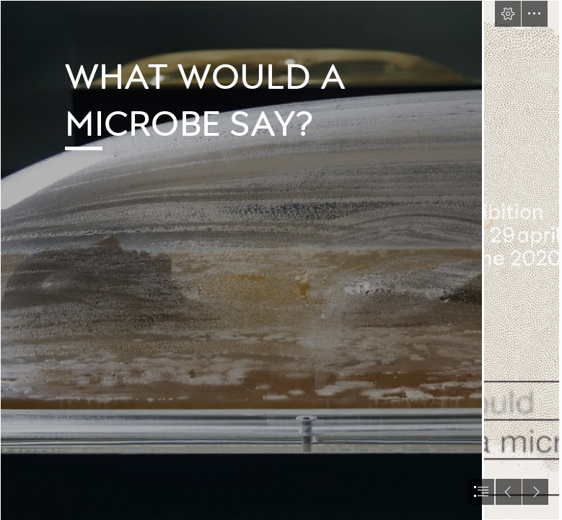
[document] (281, 260)
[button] (508, 14)
